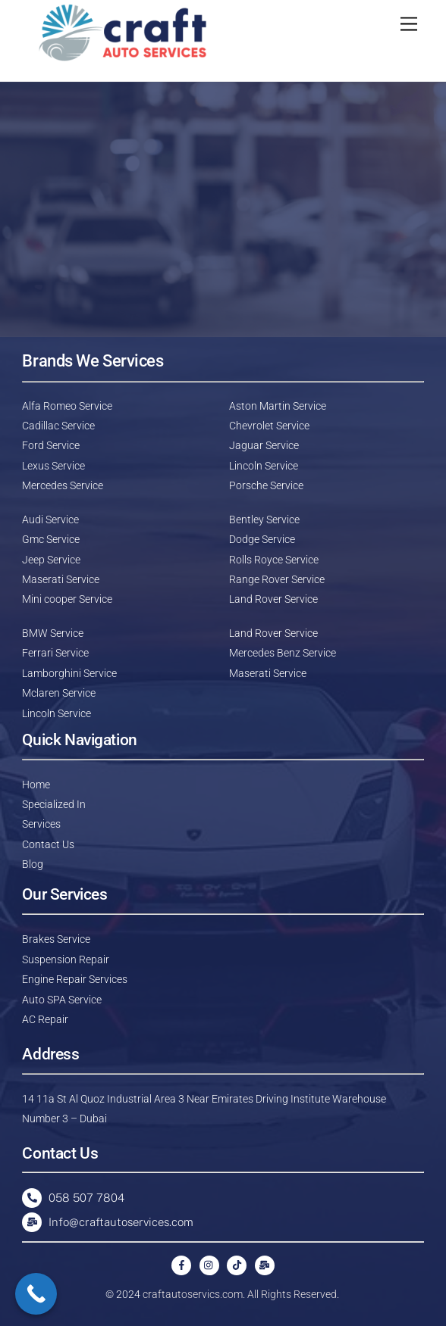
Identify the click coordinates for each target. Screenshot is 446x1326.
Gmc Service (51, 539)
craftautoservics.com (193, 1294)
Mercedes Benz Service (282, 653)
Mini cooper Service (67, 599)
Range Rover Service (277, 579)
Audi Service (50, 519)
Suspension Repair (65, 959)
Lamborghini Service (69, 673)
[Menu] (409, 24)
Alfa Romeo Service (67, 406)
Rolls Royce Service (274, 560)
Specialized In (54, 804)
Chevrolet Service (269, 426)
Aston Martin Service (277, 406)
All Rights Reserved (292, 1294)
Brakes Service (56, 939)
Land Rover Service (273, 599)
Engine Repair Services (74, 979)
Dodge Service (262, 539)
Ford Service (51, 445)
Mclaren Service (59, 693)
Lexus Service (53, 466)
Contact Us (48, 844)
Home (36, 784)
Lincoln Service (263, 466)
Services (41, 824)
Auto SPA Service (62, 1000)
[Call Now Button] (36, 1294)
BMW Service (52, 633)
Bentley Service (264, 519)
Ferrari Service (55, 653)
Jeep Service (51, 560)
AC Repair (45, 1019)
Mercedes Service (62, 485)
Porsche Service (266, 485)
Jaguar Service (264, 445)
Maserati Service (60, 579)
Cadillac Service (58, 426)
